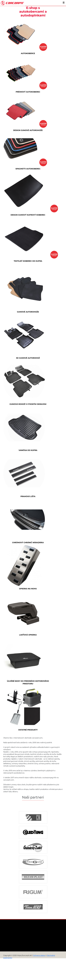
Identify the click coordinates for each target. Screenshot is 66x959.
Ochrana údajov (39, 955)
